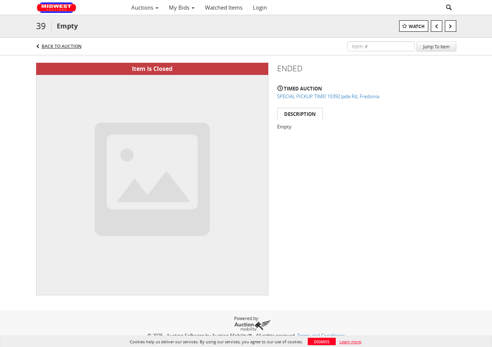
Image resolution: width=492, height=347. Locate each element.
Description (300, 114)
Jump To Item (436, 46)
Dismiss (321, 341)
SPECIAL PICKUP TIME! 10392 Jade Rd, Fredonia (328, 96)
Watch (417, 26)
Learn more (350, 341)
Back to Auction (61, 46)
